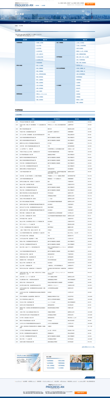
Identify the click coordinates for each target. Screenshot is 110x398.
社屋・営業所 (39, 91)
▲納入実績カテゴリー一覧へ (88, 346)
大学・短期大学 (39, 54)
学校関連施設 (50, 360)
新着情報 (37, 5)
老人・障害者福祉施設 (41, 74)
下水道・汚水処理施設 (81, 45)
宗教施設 (78, 96)
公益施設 (78, 82)
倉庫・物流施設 (39, 88)
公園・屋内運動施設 (81, 74)
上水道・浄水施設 (80, 42)
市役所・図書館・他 (81, 68)
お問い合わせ (63, 381)
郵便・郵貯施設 (39, 76)
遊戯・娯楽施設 (39, 99)
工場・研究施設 (39, 85)
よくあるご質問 (81, 381)
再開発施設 (79, 79)
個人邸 (78, 91)
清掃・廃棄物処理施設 (81, 54)
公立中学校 (38, 48)
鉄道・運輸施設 (39, 68)
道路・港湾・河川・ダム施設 (83, 56)
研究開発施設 (79, 76)
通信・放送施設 (39, 82)
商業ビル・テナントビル (41, 93)
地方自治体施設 (50, 367)
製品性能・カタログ (72, 381)
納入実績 (57, 381)
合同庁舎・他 (79, 65)
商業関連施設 (61, 363)
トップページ (19, 381)
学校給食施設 (39, 62)
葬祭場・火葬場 (80, 99)
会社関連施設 (50, 363)
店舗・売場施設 (39, 96)
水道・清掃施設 (50, 365)
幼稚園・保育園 (39, 42)
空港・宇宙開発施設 (81, 59)
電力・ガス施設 (39, 65)
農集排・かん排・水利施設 (82, 51)
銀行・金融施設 (39, 79)
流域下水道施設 (80, 48)
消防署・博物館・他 (81, 71)
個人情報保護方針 (91, 381)
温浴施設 (78, 93)
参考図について (32, 381)
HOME (16, 25)
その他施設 (61, 367)
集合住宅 (78, 88)
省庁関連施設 (61, 365)
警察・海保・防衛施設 (81, 62)
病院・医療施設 (39, 71)
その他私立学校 (39, 59)
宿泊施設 (78, 85)
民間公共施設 (61, 360)
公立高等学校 (39, 51)
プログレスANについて (48, 381)
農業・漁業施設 (80, 102)
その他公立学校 (39, 56)
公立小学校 (38, 45)
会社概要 (43, 5)
